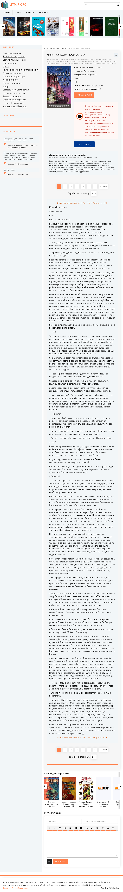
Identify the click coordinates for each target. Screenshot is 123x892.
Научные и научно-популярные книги (21, 69)
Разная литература (12, 96)
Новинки (30, 12)
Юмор (5, 86)
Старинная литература (14, 93)
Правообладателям (19, 888)
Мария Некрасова (88, 74)
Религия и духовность (13, 73)
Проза (90, 67)
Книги (82, 67)
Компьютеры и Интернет (15, 106)
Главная (6, 12)
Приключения (9, 63)
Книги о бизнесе (11, 79)
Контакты (43, 12)
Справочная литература (14, 99)
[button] (49, 828)
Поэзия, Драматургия (13, 103)
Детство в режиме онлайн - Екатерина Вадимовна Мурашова (23, 146)
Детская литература (12, 83)
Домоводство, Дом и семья (16, 89)
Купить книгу (84, 144)
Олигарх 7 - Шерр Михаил (18, 164)
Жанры (18, 12)
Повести (98, 67)
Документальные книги (14, 59)
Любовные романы (12, 53)
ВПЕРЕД (103, 186)
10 (95, 186)
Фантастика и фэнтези (14, 56)
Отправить (60, 862)
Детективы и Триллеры (14, 76)
